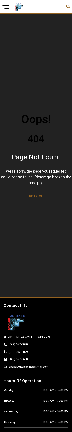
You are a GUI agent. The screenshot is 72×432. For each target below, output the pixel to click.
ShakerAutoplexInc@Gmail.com (28, 366)
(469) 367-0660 (18, 359)
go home (36, 196)
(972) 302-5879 (18, 352)
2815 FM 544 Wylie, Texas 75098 (29, 337)
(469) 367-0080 (18, 344)
